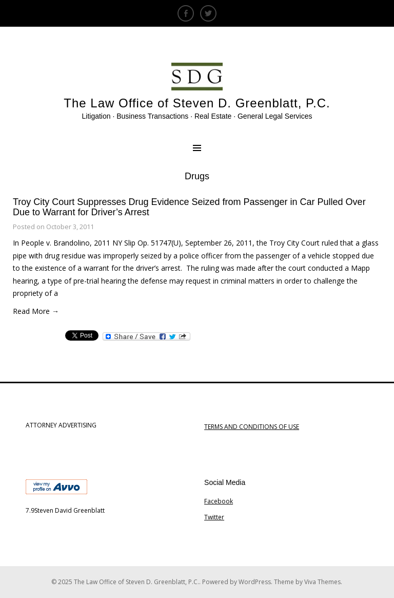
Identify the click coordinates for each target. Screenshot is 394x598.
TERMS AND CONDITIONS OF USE (251, 426)
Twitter (214, 517)
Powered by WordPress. (238, 581)
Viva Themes (322, 581)
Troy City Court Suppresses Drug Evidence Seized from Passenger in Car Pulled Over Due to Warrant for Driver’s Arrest (189, 207)
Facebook (218, 501)
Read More (36, 311)
